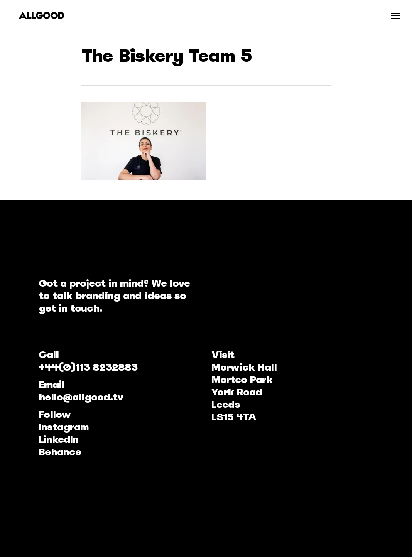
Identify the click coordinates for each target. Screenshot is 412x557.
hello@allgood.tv (81, 396)
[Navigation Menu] (395, 15)
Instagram (63, 426)
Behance (60, 451)
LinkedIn (58, 439)
